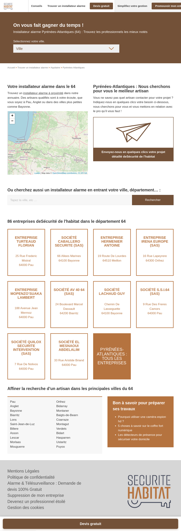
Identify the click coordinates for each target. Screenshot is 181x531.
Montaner (62, 410)
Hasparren (63, 437)
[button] (36, 6)
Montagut (62, 424)
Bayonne (16, 410)
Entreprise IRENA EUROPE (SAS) (154, 241)
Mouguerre (17, 446)
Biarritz (14, 415)
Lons (13, 419)
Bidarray (61, 406)
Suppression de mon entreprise (35, 495)
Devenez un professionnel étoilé (36, 501)
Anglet (14, 406)
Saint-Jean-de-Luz (22, 424)
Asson (14, 433)
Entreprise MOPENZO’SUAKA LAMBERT (26, 293)
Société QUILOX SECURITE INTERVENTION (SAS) (26, 347)
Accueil (11, 67)
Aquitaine (55, 67)
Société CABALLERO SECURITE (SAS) (69, 241)
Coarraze (62, 419)
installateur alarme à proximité (43, 93)
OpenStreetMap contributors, (65, 173)
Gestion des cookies (25, 507)
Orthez (60, 401)
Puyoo (60, 446)
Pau (12, 401)
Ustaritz (61, 442)
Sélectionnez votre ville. (29, 41)
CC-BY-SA (82, 173)
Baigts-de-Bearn (67, 415)
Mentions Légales (23, 471)
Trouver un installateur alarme (32, 67)
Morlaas (15, 442)
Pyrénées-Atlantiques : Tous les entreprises (112, 356)
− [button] (12, 121)
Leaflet (37, 173)
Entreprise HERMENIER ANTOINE (112, 241)
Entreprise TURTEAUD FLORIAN (26, 241)
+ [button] (12, 116)
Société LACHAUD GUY (112, 292)
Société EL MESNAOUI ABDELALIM (69, 346)
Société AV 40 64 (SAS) (69, 292)
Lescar (14, 437)
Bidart (60, 433)
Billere (14, 428)
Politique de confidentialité (31, 477)
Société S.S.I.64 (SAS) (154, 292)
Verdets (61, 428)
